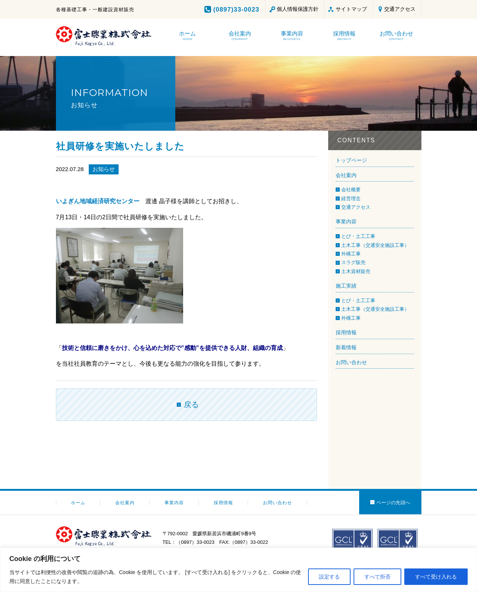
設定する (329, 577)
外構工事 (351, 254)
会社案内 (346, 175)
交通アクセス (399, 9)
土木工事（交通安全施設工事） (375, 245)
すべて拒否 (377, 577)
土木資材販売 (355, 271)
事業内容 (346, 221)
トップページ (351, 160)
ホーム (78, 502)
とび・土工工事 (358, 236)
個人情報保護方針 (297, 9)
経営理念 (351, 198)
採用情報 (346, 332)
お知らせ (103, 169)
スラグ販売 (353, 262)
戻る (191, 404)
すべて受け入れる (436, 577)
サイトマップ (351, 9)
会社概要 (351, 189)
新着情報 (346, 347)
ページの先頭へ (393, 502)
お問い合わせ (351, 362)
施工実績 (346, 286)
